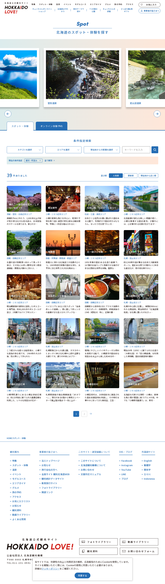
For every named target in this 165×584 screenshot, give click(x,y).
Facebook (126, 461)
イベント (67, 4)
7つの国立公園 (93, 10)
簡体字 (147, 470)
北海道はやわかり (63, 10)
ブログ (124, 479)
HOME (9, 438)
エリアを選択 (68, 150)
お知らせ (16, 506)
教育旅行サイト (49, 483)
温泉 (58, 4)
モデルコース (80, 4)
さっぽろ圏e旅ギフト (127, 10)
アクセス (129, 4)
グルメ (108, 4)
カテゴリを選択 (29, 150)
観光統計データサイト (53, 479)
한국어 (147, 474)
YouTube (126, 470)
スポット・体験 (46, 4)
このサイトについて (91, 461)
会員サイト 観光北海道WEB (55, 474)
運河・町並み (33, 160)
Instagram (127, 465)
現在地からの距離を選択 (104, 150)
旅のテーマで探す (78, 10)
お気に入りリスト (21, 501)
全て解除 (49, 160)
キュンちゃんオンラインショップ (42, 10)
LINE (123, 474)
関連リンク (47, 492)
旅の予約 (118, 4)
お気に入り (149, 4)
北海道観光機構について (93, 465)
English (148, 461)
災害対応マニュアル (91, 474)
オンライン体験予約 (51, 126)
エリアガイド (96, 4)
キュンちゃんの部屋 (109, 10)
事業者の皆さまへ (150, 10)
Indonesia (149, 479)
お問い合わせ (87, 470)
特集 (33, 4)
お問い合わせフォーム (138, 551)
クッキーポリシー (51, 568)
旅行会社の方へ (49, 470)
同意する (82, 575)
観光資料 (16, 510)
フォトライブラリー (52, 488)
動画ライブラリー (21, 515)
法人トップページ (51, 461)
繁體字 (147, 465)
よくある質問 (19, 519)
